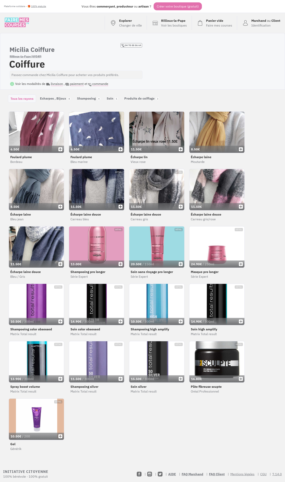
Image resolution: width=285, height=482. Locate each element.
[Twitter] (160, 474)
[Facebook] (139, 474)
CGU (263, 474)
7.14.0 (277, 474)
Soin (112, 98)
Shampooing (88, 98)
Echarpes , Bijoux (55, 98)
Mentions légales (242, 474)
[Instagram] (149, 474)
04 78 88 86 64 (131, 45)
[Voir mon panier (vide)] (214, 23)
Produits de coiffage (141, 98)
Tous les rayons (21, 99)
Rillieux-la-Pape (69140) (25, 56)
